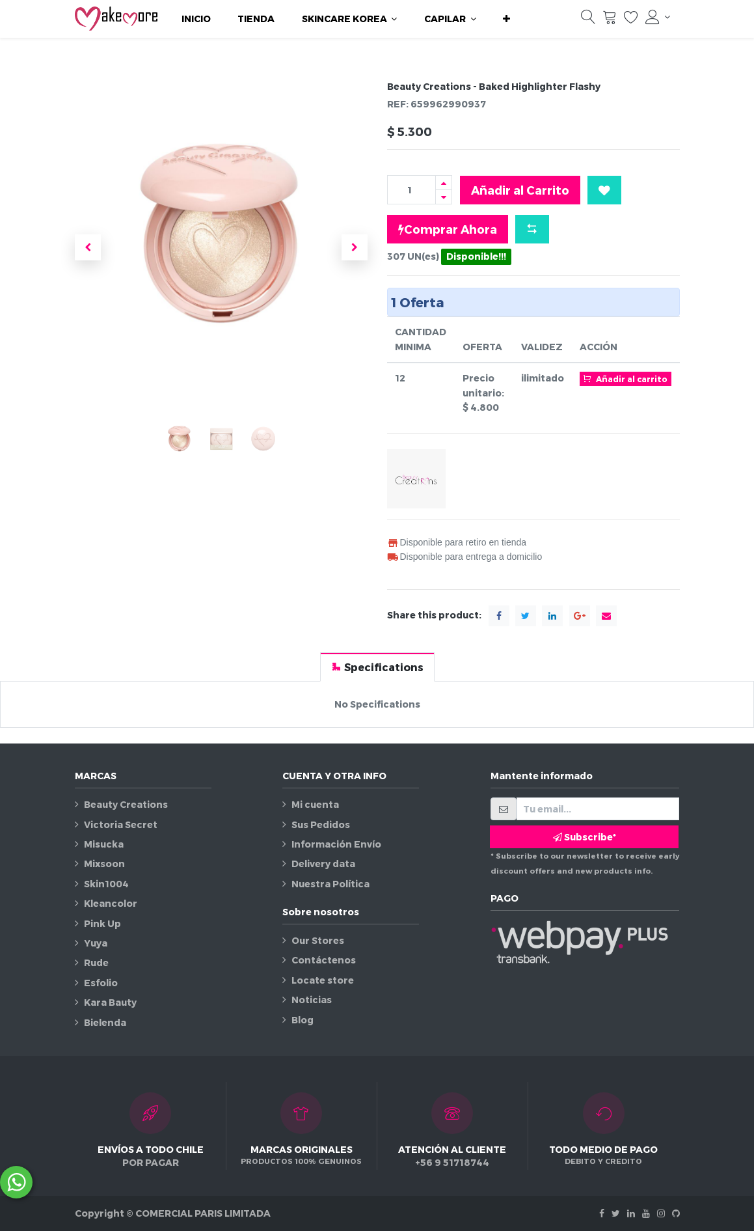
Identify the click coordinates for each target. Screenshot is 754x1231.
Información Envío (336, 844)
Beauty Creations (126, 804)
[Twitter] (616, 1213)
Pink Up (102, 923)
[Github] (676, 1213)
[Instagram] (661, 1213)
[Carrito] (609, 20)
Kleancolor (110, 903)
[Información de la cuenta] (657, 17)
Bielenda (105, 1022)
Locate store (322, 980)
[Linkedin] (631, 1213)
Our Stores (317, 940)
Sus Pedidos (320, 824)
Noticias (311, 999)
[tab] (377, 667)
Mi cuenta (315, 804)
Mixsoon (104, 863)
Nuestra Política (330, 883)
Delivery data (323, 863)
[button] (506, 19)
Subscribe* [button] (584, 836)
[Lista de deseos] (631, 20)
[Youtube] (646, 1213)
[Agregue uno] (443, 182)
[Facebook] (601, 1213)
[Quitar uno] (443, 197)
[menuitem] (196, 19)
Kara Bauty (110, 1002)
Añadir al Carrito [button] (520, 190)
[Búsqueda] (588, 20)
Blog (302, 1019)
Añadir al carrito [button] (626, 378)
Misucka (104, 844)
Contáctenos (323, 959)
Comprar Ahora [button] (447, 229)
